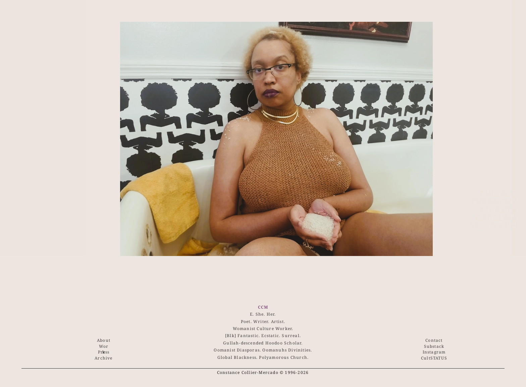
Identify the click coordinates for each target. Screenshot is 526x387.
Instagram (434, 352)
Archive (103, 358)
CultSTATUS (434, 358)
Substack (434, 346)
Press (104, 352)
